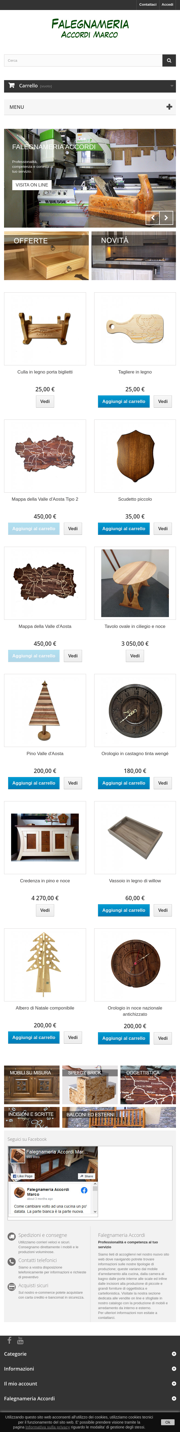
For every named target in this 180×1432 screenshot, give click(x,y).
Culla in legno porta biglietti (45, 372)
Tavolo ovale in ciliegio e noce (134, 626)
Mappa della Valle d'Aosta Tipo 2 (45, 499)
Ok (167, 1422)
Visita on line (32, 184)
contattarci (106, 1318)
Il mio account (20, 1383)
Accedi (167, 4)
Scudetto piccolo (135, 499)
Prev (153, 218)
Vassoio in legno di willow (135, 880)
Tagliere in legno (135, 372)
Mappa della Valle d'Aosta (45, 626)
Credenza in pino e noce (45, 880)
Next (166, 218)
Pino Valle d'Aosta (45, 753)
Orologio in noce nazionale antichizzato (135, 1011)
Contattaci (148, 4)
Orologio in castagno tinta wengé (135, 753)
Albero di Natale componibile (45, 1008)
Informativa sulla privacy (47, 1427)
